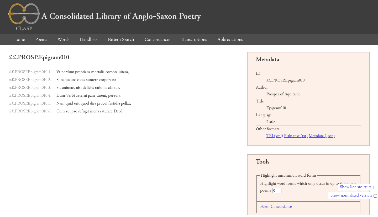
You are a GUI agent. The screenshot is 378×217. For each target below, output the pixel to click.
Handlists (88, 39)
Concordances (157, 39)
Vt (58, 72)
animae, (68, 88)
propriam (82, 72)
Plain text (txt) (296, 136)
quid (69, 103)
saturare (106, 111)
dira (93, 103)
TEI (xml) (274, 136)
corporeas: (107, 80)
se (67, 111)
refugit (83, 111)
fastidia (114, 103)
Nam (60, 103)
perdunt (67, 72)
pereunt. (115, 96)
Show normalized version (351, 195)
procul (102, 103)
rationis (101, 88)
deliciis (88, 88)
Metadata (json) (322, 136)
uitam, (124, 72)
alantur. (114, 88)
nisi (79, 88)
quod (85, 103)
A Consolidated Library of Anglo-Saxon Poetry (104, 16)
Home (19, 39)
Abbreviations (230, 39)
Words (63, 39)
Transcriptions (194, 39)
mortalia (97, 72)
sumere (92, 80)
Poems (41, 39)
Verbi (70, 96)
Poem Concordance (276, 207)
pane (92, 96)
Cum (60, 111)
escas (81, 80)
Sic (58, 88)
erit (77, 103)
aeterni (81, 96)
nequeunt (68, 80)
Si (58, 80)
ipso (73, 111)
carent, (102, 96)
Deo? (118, 111)
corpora (112, 72)
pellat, (126, 103)
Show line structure (356, 187)
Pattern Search (121, 39)
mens (94, 111)
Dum (60, 96)
